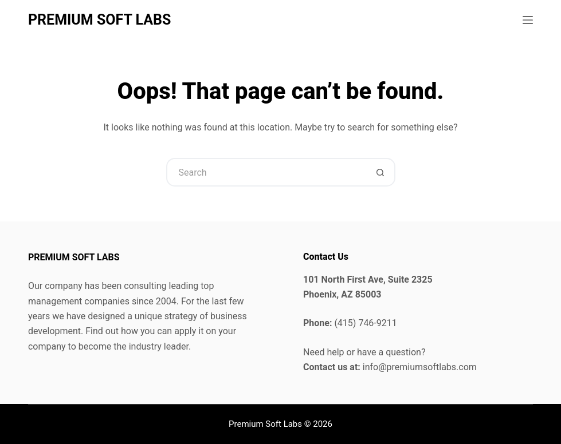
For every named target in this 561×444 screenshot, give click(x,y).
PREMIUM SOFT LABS (99, 19)
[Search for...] (266, 172)
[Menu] (528, 20)
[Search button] (381, 172)
